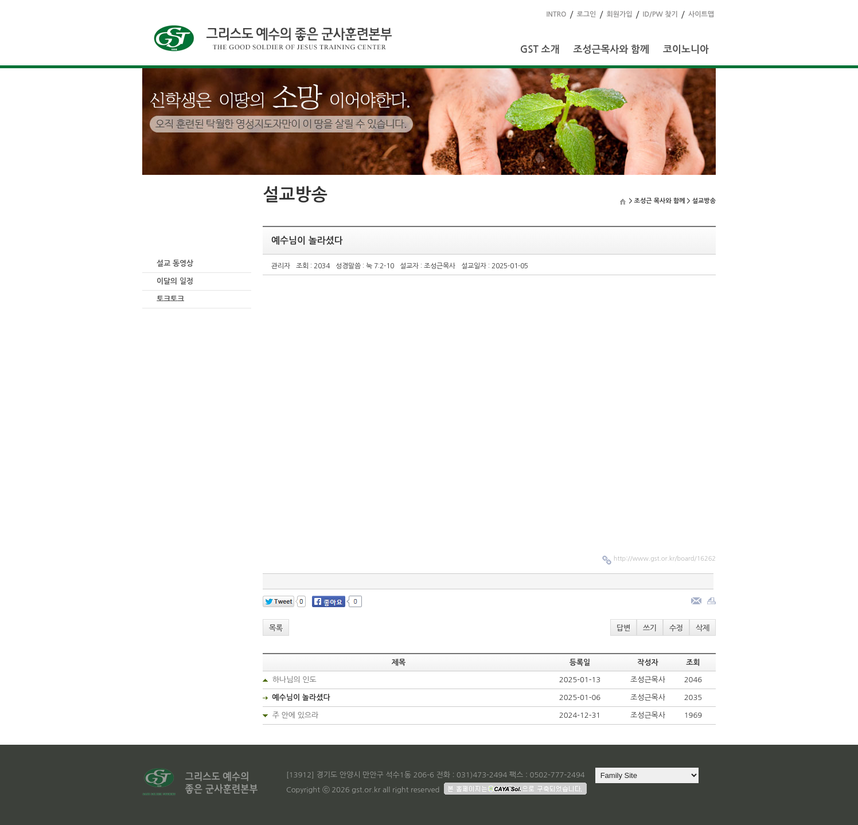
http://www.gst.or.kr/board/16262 (665, 559)
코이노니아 (686, 49)
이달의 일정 (175, 281)
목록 (276, 628)
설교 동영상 (175, 263)
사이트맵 (701, 14)
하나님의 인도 (294, 679)
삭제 (702, 628)
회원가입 (619, 14)
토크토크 (170, 299)
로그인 (586, 14)
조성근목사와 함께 (611, 49)
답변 (623, 628)
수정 (676, 628)
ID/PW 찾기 (660, 14)
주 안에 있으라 (295, 715)
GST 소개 (540, 49)
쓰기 (650, 628)
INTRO (556, 14)
